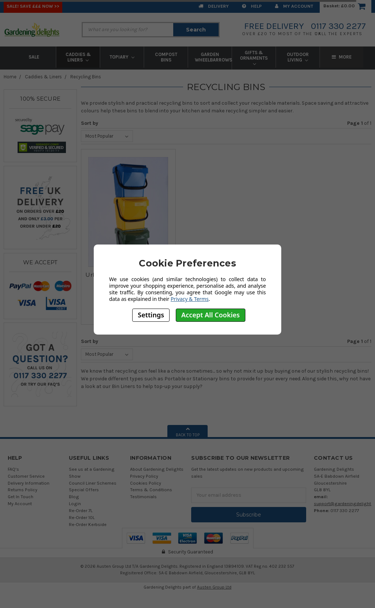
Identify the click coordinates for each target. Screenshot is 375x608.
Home (10, 76)
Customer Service (26, 476)
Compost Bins (166, 57)
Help (252, 6)
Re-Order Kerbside (88, 524)
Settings (151, 314)
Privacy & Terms (190, 298)
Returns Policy (22, 489)
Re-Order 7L (81, 510)
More (342, 57)
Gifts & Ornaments (254, 58)
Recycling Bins (85, 76)
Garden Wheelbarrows (213, 57)
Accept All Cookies (210, 314)
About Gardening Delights (156, 469)
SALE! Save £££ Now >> (33, 6)
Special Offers (84, 489)
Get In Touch (20, 496)
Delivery (213, 6)
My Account (294, 6)
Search (196, 29)
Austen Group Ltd (214, 587)
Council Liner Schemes (92, 483)
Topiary (121, 57)
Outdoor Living (298, 57)
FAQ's (13, 469)
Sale (34, 57)
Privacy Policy (144, 476)
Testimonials (143, 496)
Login (75, 503)
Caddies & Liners (78, 57)
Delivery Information (28, 483)
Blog (74, 496)
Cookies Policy (145, 483)
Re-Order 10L (82, 517)
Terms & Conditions (151, 489)
